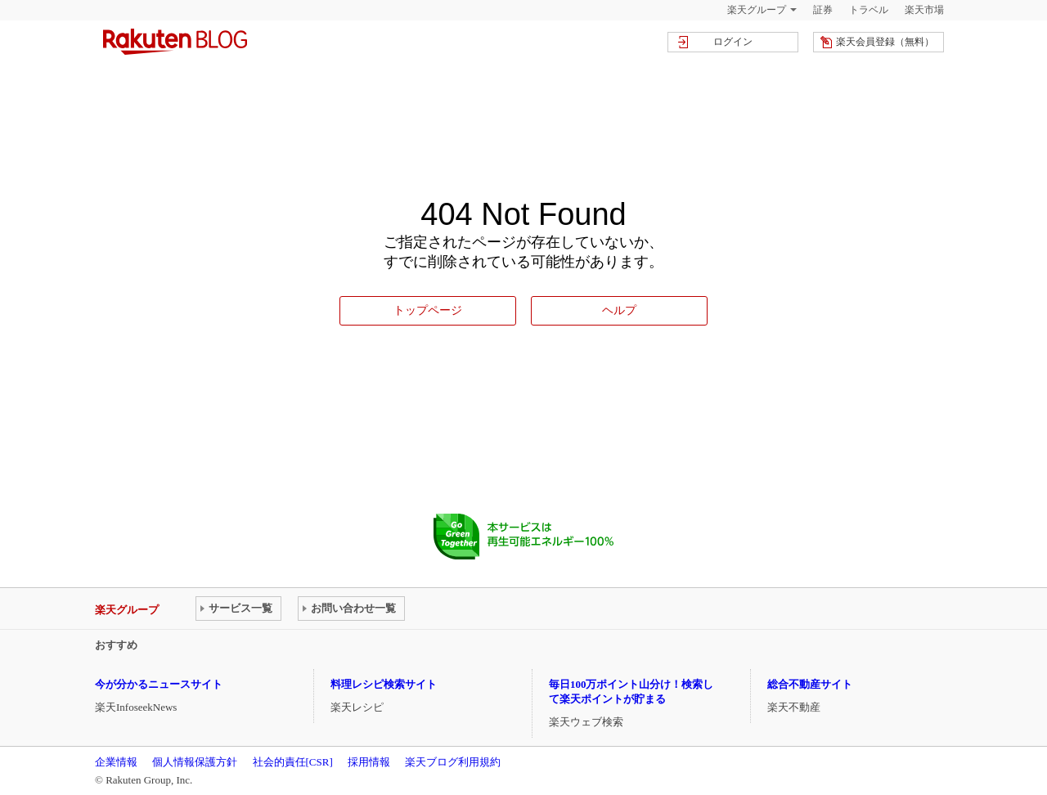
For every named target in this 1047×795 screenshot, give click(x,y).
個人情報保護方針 (194, 762)
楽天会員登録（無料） (885, 41)
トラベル (868, 10)
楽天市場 (924, 10)
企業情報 (116, 762)
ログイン (733, 41)
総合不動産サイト (809, 684)
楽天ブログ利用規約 (453, 762)
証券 (823, 10)
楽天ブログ (175, 42)
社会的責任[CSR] (293, 762)
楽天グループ (756, 10)
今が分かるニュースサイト (158, 684)
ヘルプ (619, 310)
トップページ (427, 310)
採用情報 (369, 762)
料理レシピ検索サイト (383, 684)
